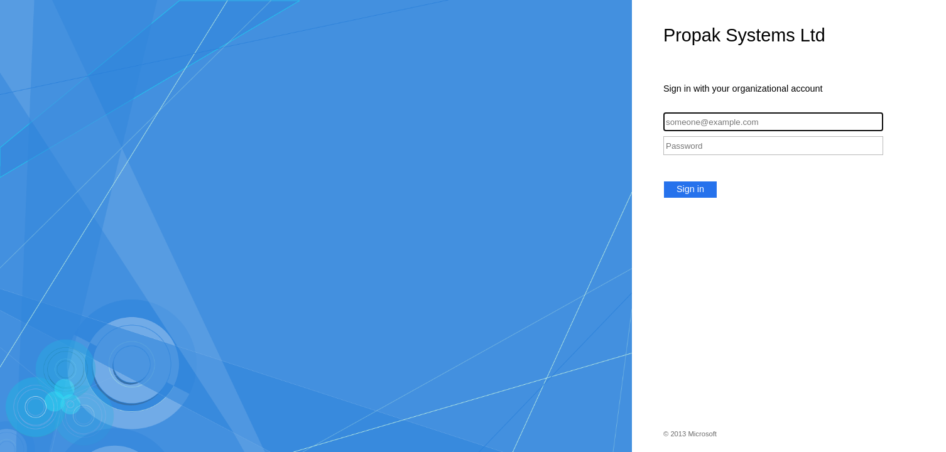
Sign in (690, 189)
